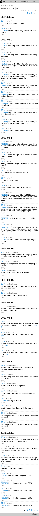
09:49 (3, 110)
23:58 (3, 437)
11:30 (3, 178)
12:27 (3, 488)
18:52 (3, 446)
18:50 (3, 284)
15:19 (3, 52)
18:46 (3, 455)
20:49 (3, 252)
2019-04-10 (7, 433)
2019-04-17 (7, 138)
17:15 (3, 261)
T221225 (4, 31)
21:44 (3, 383)
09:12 (3, 216)
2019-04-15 (7, 280)
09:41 (3, 128)
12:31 (3, 481)
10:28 (3, 83)
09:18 (3, 28)
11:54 (3, 406)
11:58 (3, 152)
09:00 (3, 225)
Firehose (25, 1)
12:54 (3, 21)
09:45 (3, 205)
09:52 (3, 193)
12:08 (3, 142)
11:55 (3, 503)
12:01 (3, 398)
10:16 (3, 101)
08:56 (3, 237)
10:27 (3, 92)
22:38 (3, 365)
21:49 (3, 374)
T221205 (4, 155)
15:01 (3, 293)
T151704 (4, 401)
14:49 (3, 466)
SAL (3, 1)
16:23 (3, 306)
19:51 (3, 350)
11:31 (3, 170)
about (34, 514)
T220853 (6, 345)
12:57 (3, 72)
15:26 (3, 43)
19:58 (3, 341)
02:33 (3, 413)
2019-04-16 (7, 248)
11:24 (3, 185)
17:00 (3, 270)
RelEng (17, 1)
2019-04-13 (7, 318)
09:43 (3, 119)
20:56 (3, 391)
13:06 (3, 61)
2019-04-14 (7, 302)
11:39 (3, 161)
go (17, 8)
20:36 (3, 332)
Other (33, 1)
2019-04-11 (7, 361)
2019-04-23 (7, 39)
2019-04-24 (7, 17)
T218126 (4, 476)
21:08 (3, 321)
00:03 (3, 422)
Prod (11, 1)
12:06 (3, 496)
